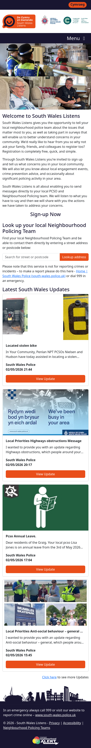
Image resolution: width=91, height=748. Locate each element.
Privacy (54, 723)
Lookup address (74, 257)
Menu (77, 38)
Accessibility (72, 723)
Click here (49, 677)
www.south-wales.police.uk (55, 715)
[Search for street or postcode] (31, 257)
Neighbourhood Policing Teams (26, 728)
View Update (45, 379)
